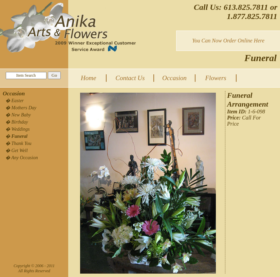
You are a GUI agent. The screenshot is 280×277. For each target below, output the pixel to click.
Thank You (22, 143)
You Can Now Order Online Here (228, 40)
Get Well (20, 150)
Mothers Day (24, 107)
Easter (18, 100)
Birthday (20, 122)
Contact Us (130, 77)
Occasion (174, 77)
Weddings (21, 129)
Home (88, 77)
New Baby (21, 114)
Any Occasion (24, 157)
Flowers (215, 77)
